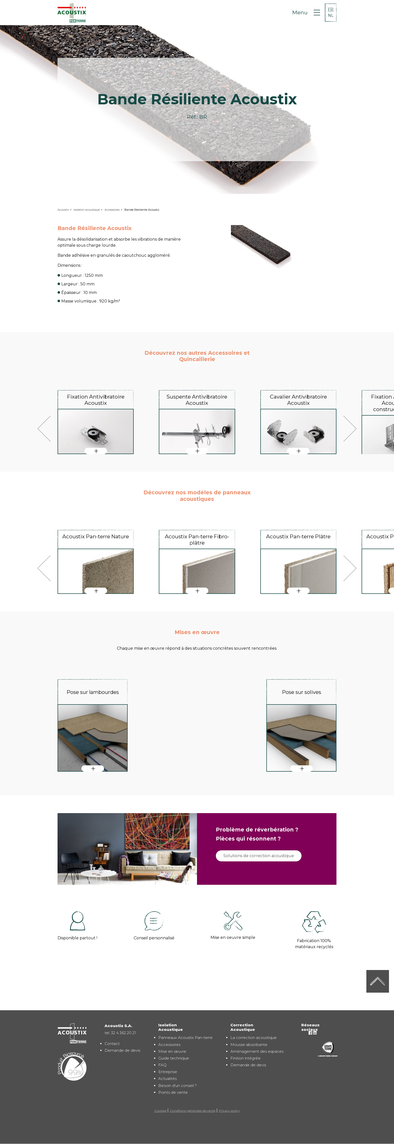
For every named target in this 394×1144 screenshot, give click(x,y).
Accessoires (112, 209)
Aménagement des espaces (256, 1051)
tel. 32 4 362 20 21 (120, 1032)
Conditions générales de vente (192, 1111)
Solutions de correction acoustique (258, 855)
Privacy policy (229, 1111)
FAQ (162, 1065)
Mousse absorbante (248, 1044)
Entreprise (167, 1071)
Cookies (160, 1111)
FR (330, 9)
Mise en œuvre (172, 1051)
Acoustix (63, 209)
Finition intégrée (245, 1058)
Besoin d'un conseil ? (177, 1085)
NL (330, 15)
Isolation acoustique (87, 209)
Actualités (167, 1078)
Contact (112, 1043)
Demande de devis (122, 1050)
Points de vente (173, 1092)
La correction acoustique (253, 1037)
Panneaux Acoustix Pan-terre (185, 1037)
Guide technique (173, 1058)
